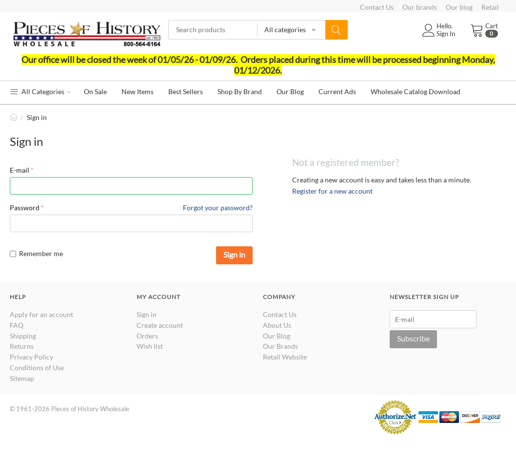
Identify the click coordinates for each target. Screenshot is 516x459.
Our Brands (280, 346)
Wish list (150, 346)
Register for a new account (332, 191)
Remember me (36, 253)
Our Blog (276, 336)
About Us (277, 325)
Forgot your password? (218, 207)
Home (14, 117)
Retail (490, 7)
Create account (160, 325)
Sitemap (22, 378)
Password (25, 207)
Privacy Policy (31, 357)
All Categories (40, 91)
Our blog (459, 7)
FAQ (16, 325)
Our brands (419, 7)
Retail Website (285, 357)
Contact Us (377, 7)
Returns (22, 346)
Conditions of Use (37, 367)
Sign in (234, 254)
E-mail (19, 170)
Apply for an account (41, 314)
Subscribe (413, 338)
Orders (147, 336)
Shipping (23, 336)
